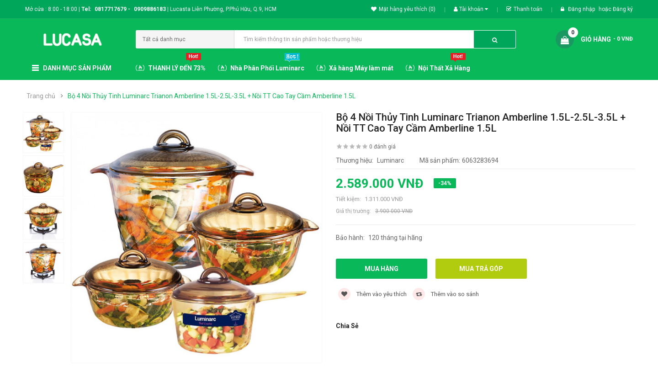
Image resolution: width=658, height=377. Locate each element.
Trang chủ (41, 96)
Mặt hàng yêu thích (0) (403, 9)
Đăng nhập (582, 9)
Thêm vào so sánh (446, 294)
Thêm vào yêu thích (372, 294)
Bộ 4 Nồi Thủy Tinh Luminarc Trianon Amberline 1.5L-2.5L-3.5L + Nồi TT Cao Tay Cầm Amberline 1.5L (212, 96)
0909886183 (151, 9)
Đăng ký (623, 9)
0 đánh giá (382, 146)
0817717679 (111, 9)
